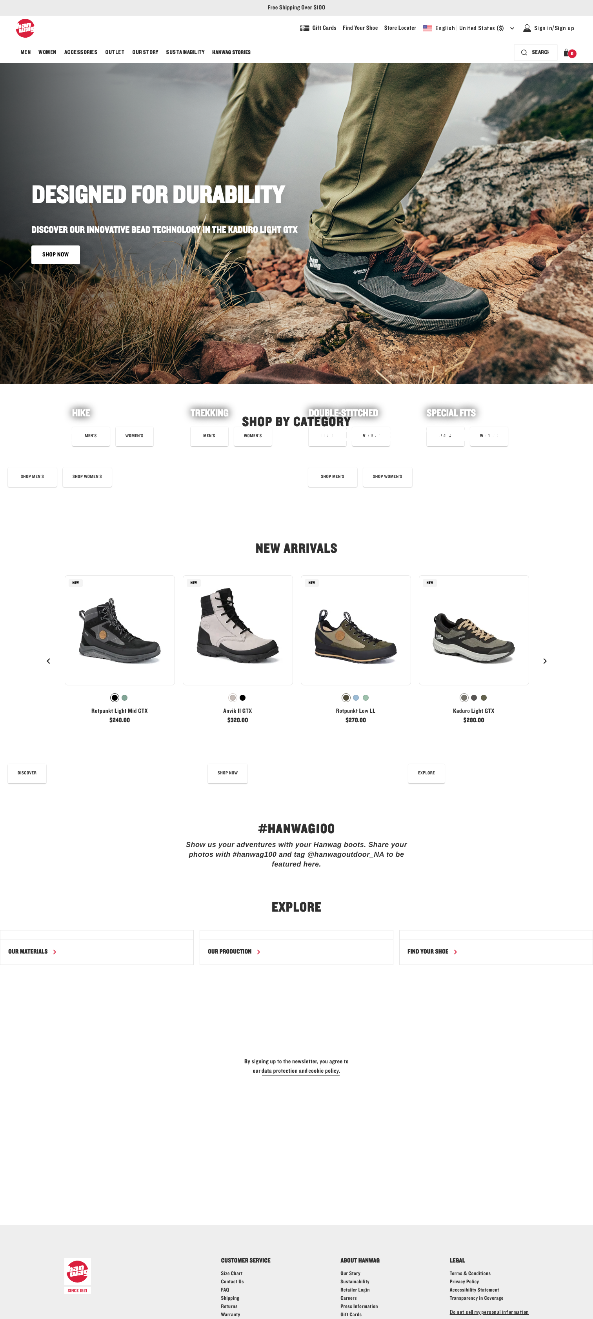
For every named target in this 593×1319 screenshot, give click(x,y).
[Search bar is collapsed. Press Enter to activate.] (536, 52)
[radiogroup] (120, 698)
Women (47, 52)
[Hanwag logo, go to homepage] (25, 28)
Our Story (145, 52)
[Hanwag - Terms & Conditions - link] (470, 1274)
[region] (296, 947)
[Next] (544, 661)
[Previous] (48, 661)
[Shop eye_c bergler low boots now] (87, 477)
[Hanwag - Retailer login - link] (355, 1290)
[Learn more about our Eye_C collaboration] (32, 477)
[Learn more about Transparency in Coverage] (477, 1298)
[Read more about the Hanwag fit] (426, 773)
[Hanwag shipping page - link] (230, 1298)
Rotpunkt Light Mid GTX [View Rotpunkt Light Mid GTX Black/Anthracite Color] (119, 711)
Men (25, 52)
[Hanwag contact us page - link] (232, 1282)
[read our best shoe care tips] (27, 773)
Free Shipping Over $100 (297, 7)
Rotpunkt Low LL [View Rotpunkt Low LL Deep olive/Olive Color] (355, 711)
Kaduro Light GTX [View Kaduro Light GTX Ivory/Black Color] (473, 711)
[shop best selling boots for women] (387, 477)
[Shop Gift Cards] (318, 28)
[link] (120, 653)
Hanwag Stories (231, 52)
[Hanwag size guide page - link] (232, 1274)
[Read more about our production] (235, 952)
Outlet (114, 52)
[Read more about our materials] (32, 952)
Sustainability (185, 52)
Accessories (80, 52)
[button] (567, 52)
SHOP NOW (55, 254)
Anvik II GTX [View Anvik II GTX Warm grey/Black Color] (237, 711)
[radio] (114, 697)
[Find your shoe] (432, 952)
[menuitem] (25, 52)
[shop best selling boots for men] (332, 477)
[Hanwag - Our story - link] (350, 1274)
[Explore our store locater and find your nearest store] (400, 28)
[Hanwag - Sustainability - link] (354, 1282)
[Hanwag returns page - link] (229, 1307)
